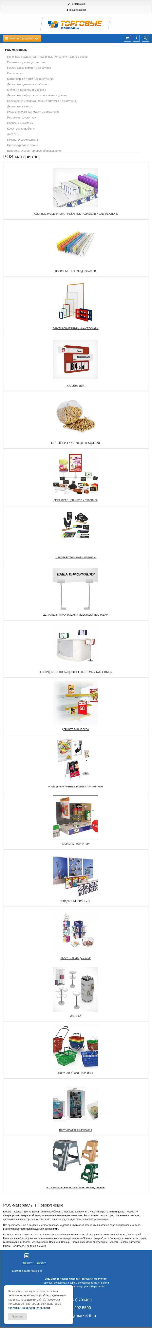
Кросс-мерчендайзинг (21, 128)
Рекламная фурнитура (21, 117)
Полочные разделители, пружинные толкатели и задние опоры (47, 56)
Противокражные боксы (22, 145)
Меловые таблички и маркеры (26, 89)
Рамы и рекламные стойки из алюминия (33, 112)
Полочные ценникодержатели (26, 62)
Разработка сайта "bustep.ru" (27, 1271)
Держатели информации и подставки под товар (37, 95)
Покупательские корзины (23, 139)
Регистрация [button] (78, 4)
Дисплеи (12, 134)
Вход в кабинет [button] (77, 9)
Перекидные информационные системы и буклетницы (42, 101)
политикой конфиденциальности (29, 1307)
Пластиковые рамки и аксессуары (29, 67)
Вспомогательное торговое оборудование (34, 150)
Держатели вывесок (20, 106)
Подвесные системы (20, 123)
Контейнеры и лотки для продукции (30, 78)
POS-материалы (16, 49)
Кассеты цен (15, 73)
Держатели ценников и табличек (28, 84)
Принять (17, 1316)
